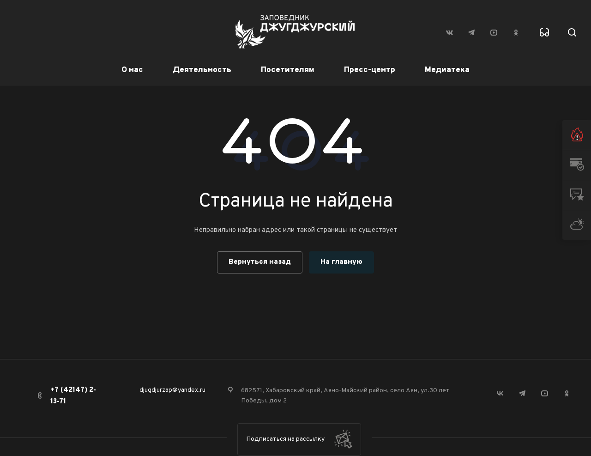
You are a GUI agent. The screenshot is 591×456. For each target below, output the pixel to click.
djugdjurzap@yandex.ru (172, 390)
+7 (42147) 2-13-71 (73, 396)
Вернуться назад (260, 262)
